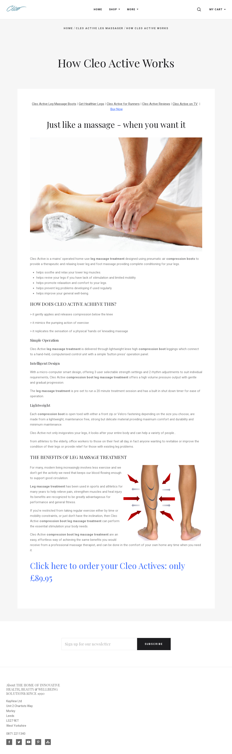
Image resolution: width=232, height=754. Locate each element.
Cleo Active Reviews (156, 104)
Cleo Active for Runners (123, 104)
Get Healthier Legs (91, 104)
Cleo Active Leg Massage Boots (54, 104)
